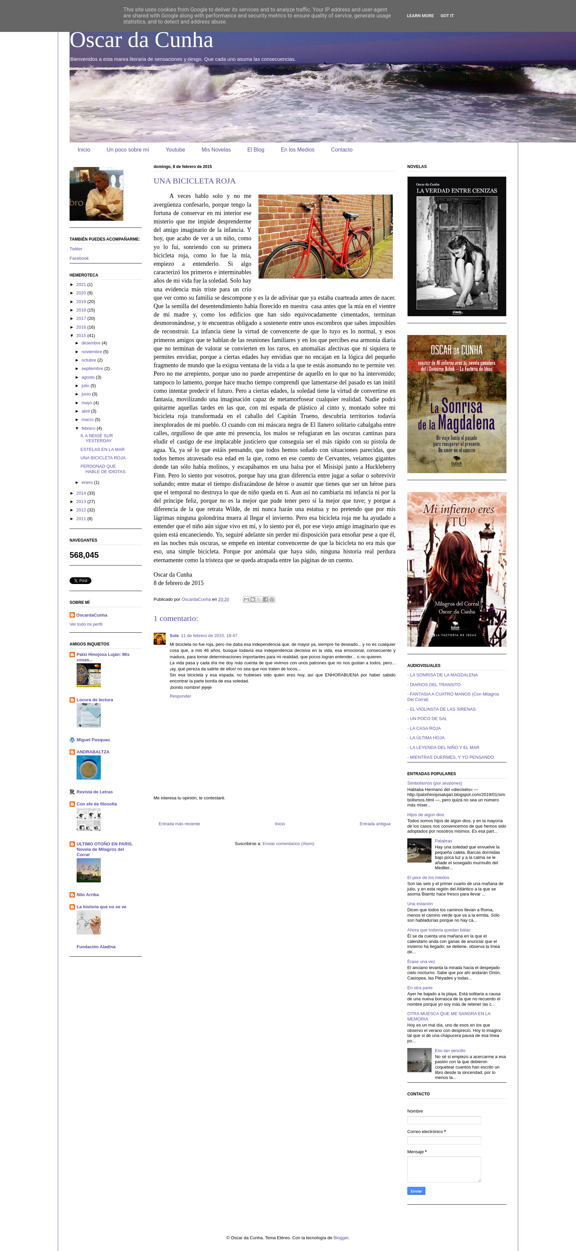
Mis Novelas (216, 150)
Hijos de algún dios (425, 814)
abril (86, 411)
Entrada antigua (375, 823)
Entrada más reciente (179, 823)
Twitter (76, 248)
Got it (447, 15)
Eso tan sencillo (450, 1050)
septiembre (93, 368)
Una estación (420, 903)
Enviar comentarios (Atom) (288, 843)
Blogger (340, 1237)
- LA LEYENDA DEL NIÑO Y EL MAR (443, 747)
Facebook (79, 258)
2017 (81, 318)
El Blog (255, 150)
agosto (89, 377)
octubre (89, 360)
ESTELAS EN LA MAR (102, 449)
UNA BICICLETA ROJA (102, 457)
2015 (81, 335)
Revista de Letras (95, 791)
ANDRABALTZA (93, 751)
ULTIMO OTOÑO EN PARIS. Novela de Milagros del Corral (105, 849)
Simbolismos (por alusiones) (434, 783)
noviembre (92, 351)
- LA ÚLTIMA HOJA (426, 737)
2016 (81, 327)
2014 (81, 493)
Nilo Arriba (88, 894)
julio (86, 385)
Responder (180, 696)
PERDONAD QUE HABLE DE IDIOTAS (102, 469)
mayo (87, 402)
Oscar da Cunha (141, 39)
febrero (89, 428)
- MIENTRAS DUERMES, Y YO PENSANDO (450, 757)
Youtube (175, 150)
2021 (81, 284)
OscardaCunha (91, 615)
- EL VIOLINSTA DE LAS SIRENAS (441, 709)
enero (88, 482)
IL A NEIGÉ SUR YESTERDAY (96, 438)
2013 (81, 501)
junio (87, 394)
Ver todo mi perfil (86, 624)
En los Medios (298, 150)
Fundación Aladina (96, 946)
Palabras (443, 840)
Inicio (84, 150)
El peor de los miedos (428, 877)
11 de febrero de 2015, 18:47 (209, 635)
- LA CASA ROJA (424, 728)
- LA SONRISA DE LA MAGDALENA (442, 674)
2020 (81, 292)
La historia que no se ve (101, 906)
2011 (81, 518)
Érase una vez (421, 961)
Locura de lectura (95, 699)
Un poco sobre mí (128, 150)
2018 (81, 309)
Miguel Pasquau (93, 739)
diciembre (92, 342)
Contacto (342, 150)
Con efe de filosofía (97, 803)
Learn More (420, 15)
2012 (81, 509)
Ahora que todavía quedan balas (438, 929)
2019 (81, 301)
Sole (174, 635)
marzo (88, 419)
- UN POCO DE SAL (427, 718)
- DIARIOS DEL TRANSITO (434, 684)
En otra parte (420, 987)
